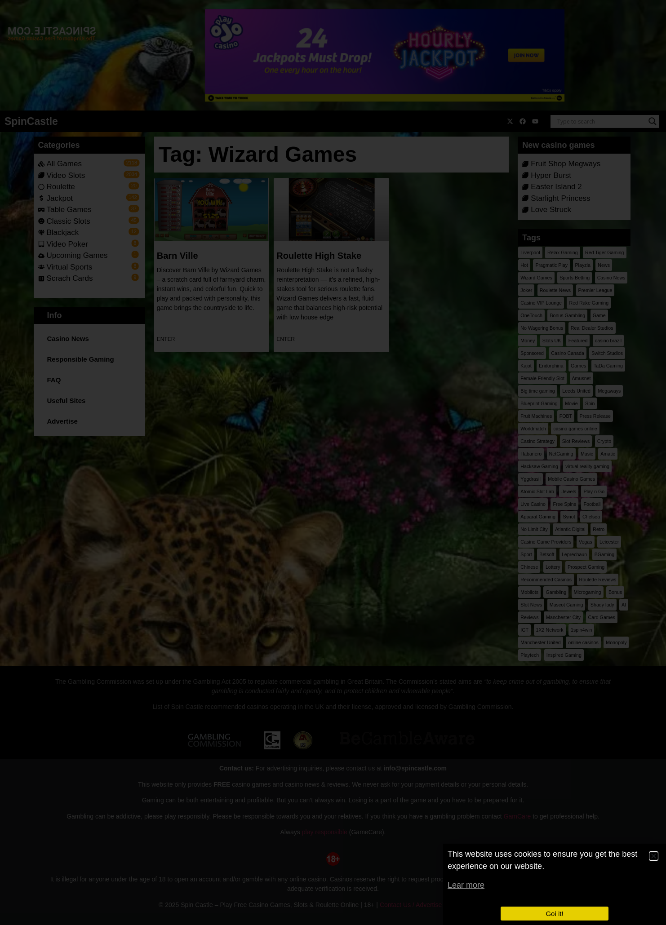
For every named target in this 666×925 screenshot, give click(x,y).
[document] (333, 462)
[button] (653, 856)
